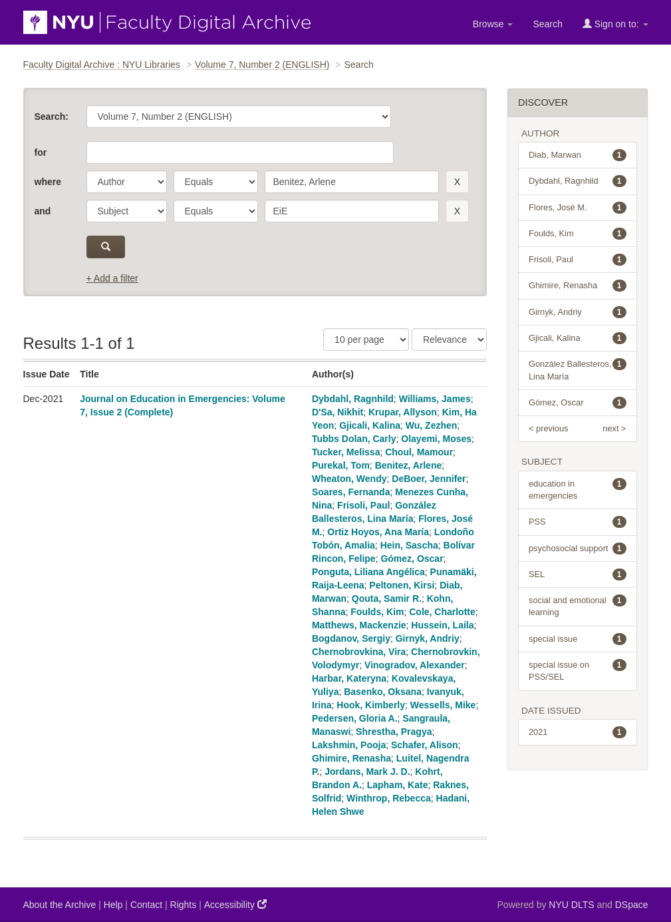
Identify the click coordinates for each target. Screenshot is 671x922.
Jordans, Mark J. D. (367, 771)
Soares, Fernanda (351, 492)
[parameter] (126, 181)
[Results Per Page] (366, 339)
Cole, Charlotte (442, 611)
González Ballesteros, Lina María (577, 369)
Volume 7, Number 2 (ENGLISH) (262, 64)
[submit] (106, 247)
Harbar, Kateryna (349, 678)
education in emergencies (577, 489)
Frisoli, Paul (363, 505)
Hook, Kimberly (370, 705)
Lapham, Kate (397, 785)
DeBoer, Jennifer (429, 478)
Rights (183, 904)
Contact (146, 904)
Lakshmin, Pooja (349, 745)
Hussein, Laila (442, 625)
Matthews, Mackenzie (359, 625)
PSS (577, 522)
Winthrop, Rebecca (388, 798)
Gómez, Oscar (411, 558)
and (43, 211)
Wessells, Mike (443, 705)
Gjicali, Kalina (369, 425)
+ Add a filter (112, 278)
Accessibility (235, 904)
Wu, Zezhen (432, 425)
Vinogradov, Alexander (414, 665)
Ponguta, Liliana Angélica (368, 572)
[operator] (216, 181)
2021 (577, 732)
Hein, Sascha (409, 545)
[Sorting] (449, 339)
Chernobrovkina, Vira (359, 651)
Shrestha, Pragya (394, 731)
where (48, 181)
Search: (51, 116)
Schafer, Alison (424, 745)
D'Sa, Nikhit (337, 412)
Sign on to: (615, 23)
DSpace (631, 904)
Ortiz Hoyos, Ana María (378, 532)
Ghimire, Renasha (351, 758)
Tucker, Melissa (346, 452)
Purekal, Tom (341, 465)
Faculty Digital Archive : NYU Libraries (102, 64)
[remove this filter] (457, 181)
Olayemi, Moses (436, 438)
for (41, 152)
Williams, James (435, 398)
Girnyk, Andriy (428, 638)
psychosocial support (577, 549)
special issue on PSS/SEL (577, 670)
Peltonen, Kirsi (401, 585)
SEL (577, 574)
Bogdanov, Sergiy (351, 638)
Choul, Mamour (419, 452)
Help (113, 904)
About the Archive (59, 904)
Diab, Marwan (577, 155)
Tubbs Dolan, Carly (354, 438)
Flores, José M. (577, 208)
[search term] (352, 181)
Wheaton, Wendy (349, 478)
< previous (548, 428)
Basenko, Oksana (383, 691)
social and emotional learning (577, 605)
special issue (577, 639)
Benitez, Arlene (408, 465)
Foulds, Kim (377, 611)
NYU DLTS (571, 904)
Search (547, 24)
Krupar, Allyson (402, 412)
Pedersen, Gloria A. (355, 718)
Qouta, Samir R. (387, 598)
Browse (493, 24)
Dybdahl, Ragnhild (353, 398)
